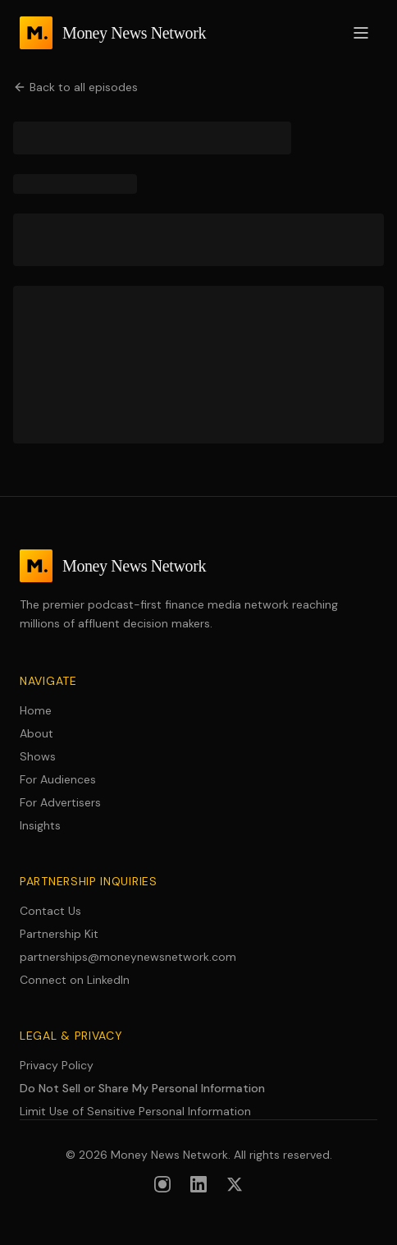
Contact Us (50, 910)
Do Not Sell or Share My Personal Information (142, 1088)
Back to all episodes (75, 87)
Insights (40, 825)
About (36, 733)
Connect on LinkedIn (75, 979)
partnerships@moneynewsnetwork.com (128, 956)
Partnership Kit (59, 933)
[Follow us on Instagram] (162, 1184)
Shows (38, 756)
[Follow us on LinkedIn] (198, 1184)
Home (36, 710)
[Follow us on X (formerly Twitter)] (234, 1184)
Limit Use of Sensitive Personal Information (135, 1111)
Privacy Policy (57, 1065)
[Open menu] (361, 32)
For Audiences (58, 779)
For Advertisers (60, 802)
